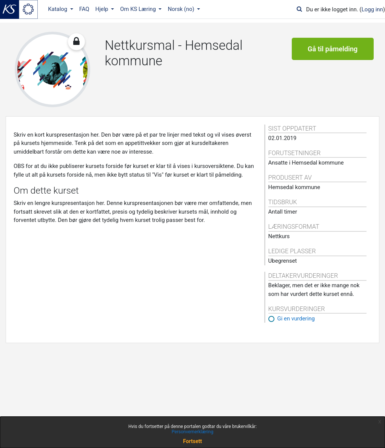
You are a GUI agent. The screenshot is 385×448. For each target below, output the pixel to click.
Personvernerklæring (192, 431)
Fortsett (192, 441)
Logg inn (372, 9)
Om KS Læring (138, 9)
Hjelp (102, 9)
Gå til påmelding (332, 49)
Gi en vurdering (296, 318)
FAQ (84, 9)
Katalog (58, 9)
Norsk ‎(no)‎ (182, 9)
